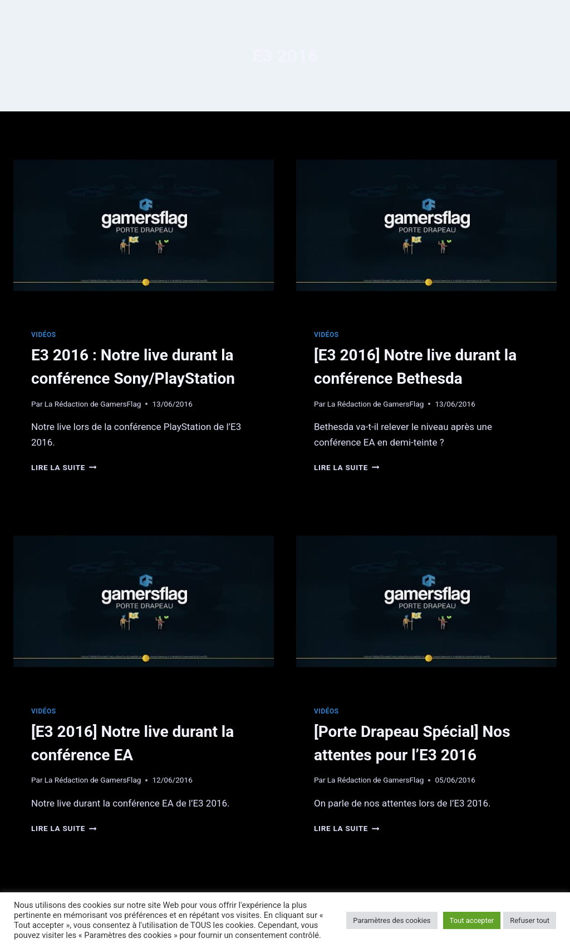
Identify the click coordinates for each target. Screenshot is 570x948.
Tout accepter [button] (472, 920)
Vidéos (43, 335)
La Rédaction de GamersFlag (93, 403)
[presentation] (143, 225)
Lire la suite (63, 467)
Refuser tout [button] (529, 920)
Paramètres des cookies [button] (391, 920)
